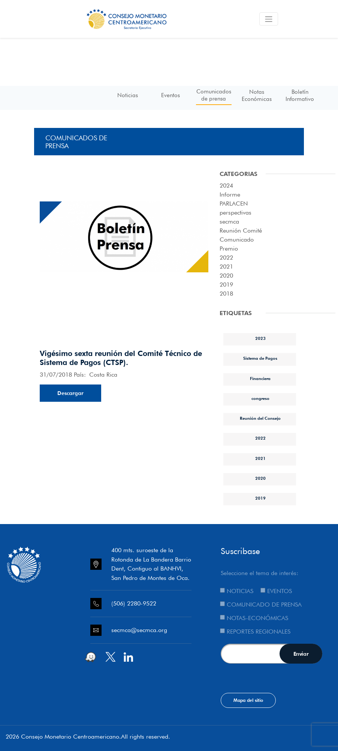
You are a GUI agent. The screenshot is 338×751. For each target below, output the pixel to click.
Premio (229, 248)
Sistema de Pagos (260, 358)
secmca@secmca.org (139, 630)
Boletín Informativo (300, 95)
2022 (226, 257)
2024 (226, 185)
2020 (226, 275)
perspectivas (235, 212)
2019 (226, 284)
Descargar (70, 393)
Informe (230, 194)
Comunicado (237, 239)
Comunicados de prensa (213, 95)
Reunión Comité (241, 230)
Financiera (260, 378)
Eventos (170, 95)
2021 (226, 266)
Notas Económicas (257, 95)
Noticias (127, 95)
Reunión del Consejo (260, 418)
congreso (260, 398)
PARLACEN (234, 203)
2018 (226, 293)
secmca (229, 221)
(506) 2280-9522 (133, 603)
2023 (260, 338)
